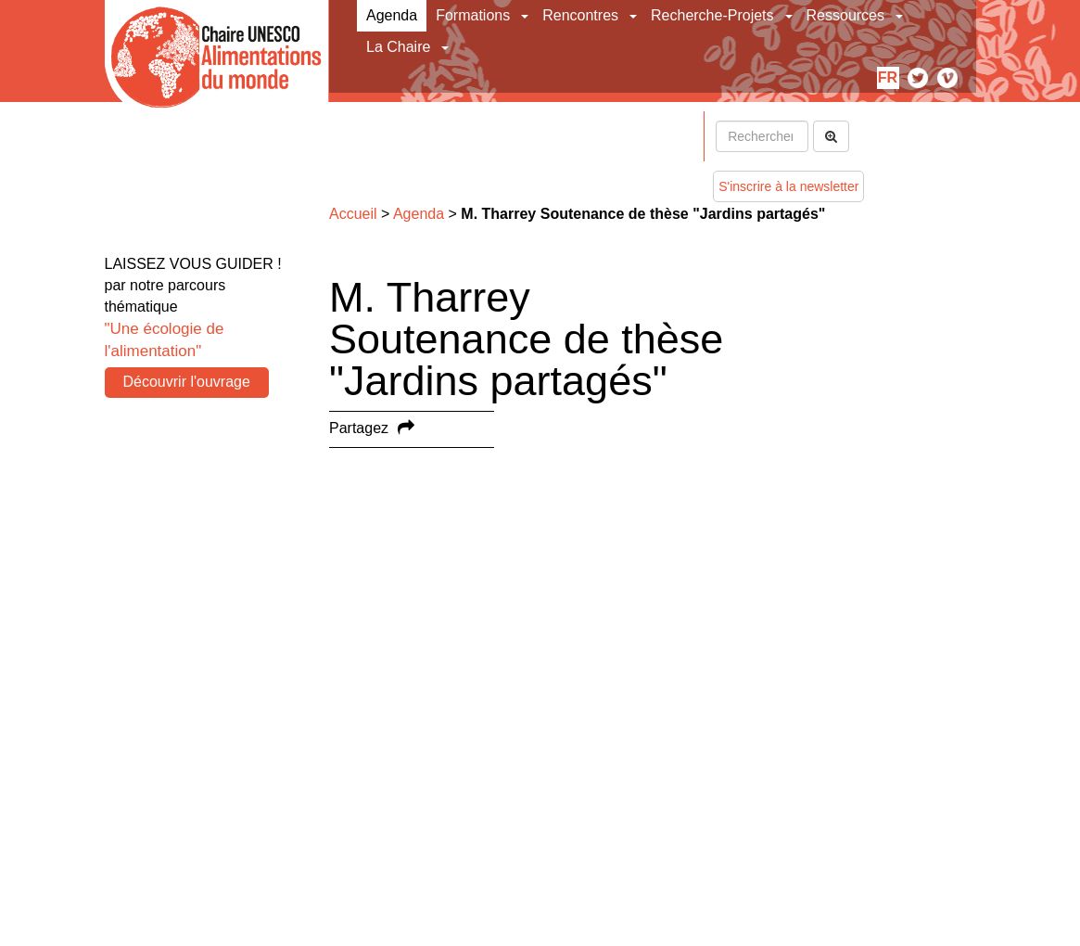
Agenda (391, 15)
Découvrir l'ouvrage (186, 382)
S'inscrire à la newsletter (788, 186)
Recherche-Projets (712, 15)
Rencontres (580, 15)
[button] (526, 16)
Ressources (845, 15)
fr (887, 77)
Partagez (358, 428)
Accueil (353, 214)
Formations (473, 15)
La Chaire (398, 47)
